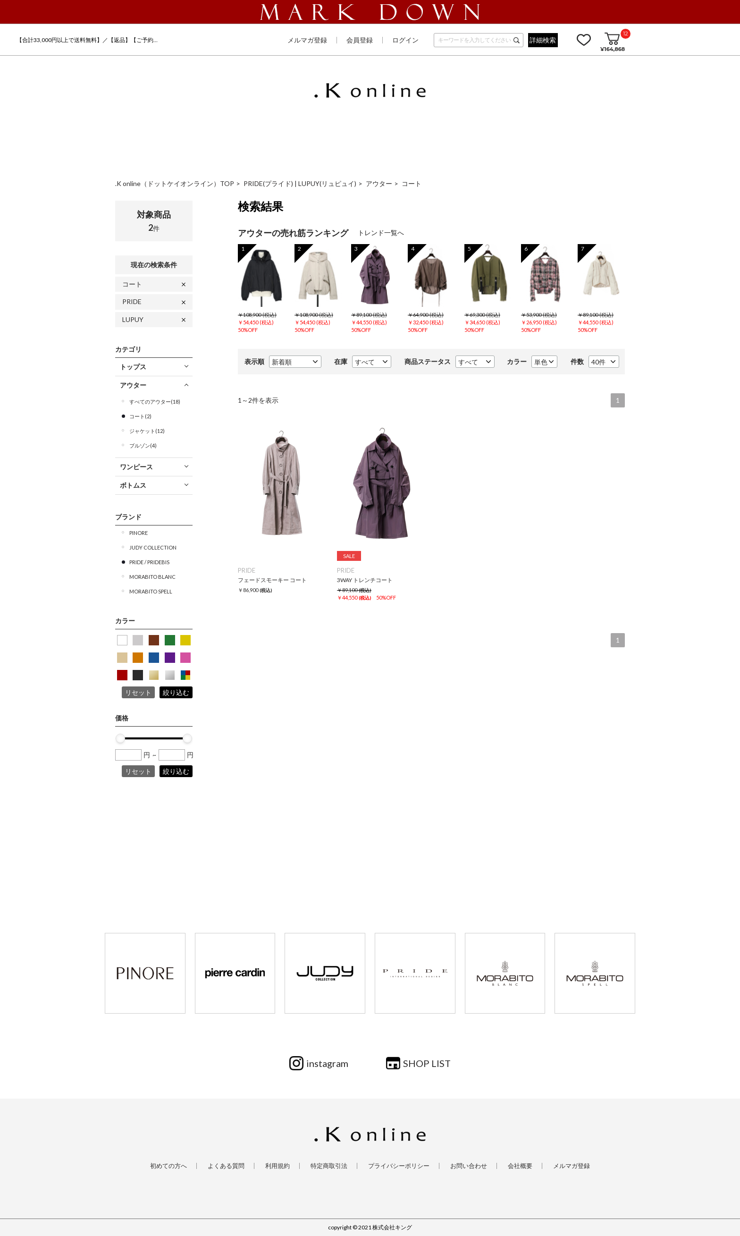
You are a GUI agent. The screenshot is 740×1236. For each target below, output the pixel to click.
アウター (379, 183)
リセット (138, 692)
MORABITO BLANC (152, 577)
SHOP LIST (427, 1063)
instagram (327, 1063)
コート (411, 183)
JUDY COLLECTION (153, 547)
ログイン (405, 40)
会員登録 (359, 40)
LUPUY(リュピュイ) (327, 183)
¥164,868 (612, 49)
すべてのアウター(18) (154, 401)
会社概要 (520, 1166)
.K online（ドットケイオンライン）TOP (174, 183)
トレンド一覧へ (381, 233)
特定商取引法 (329, 1166)
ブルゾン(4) (143, 445)
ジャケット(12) (147, 431)
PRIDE (132, 301)
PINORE (138, 533)
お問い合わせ (468, 1166)
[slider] (120, 738)
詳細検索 (543, 40)
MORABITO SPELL (150, 591)
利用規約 (277, 1166)
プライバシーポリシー (398, 1166)
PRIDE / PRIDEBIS (149, 562)
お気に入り (584, 40)
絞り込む (176, 692)
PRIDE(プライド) (269, 183)
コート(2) (140, 416)
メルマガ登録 (307, 40)
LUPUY (132, 319)
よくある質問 (226, 1166)
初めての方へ (168, 1166)
